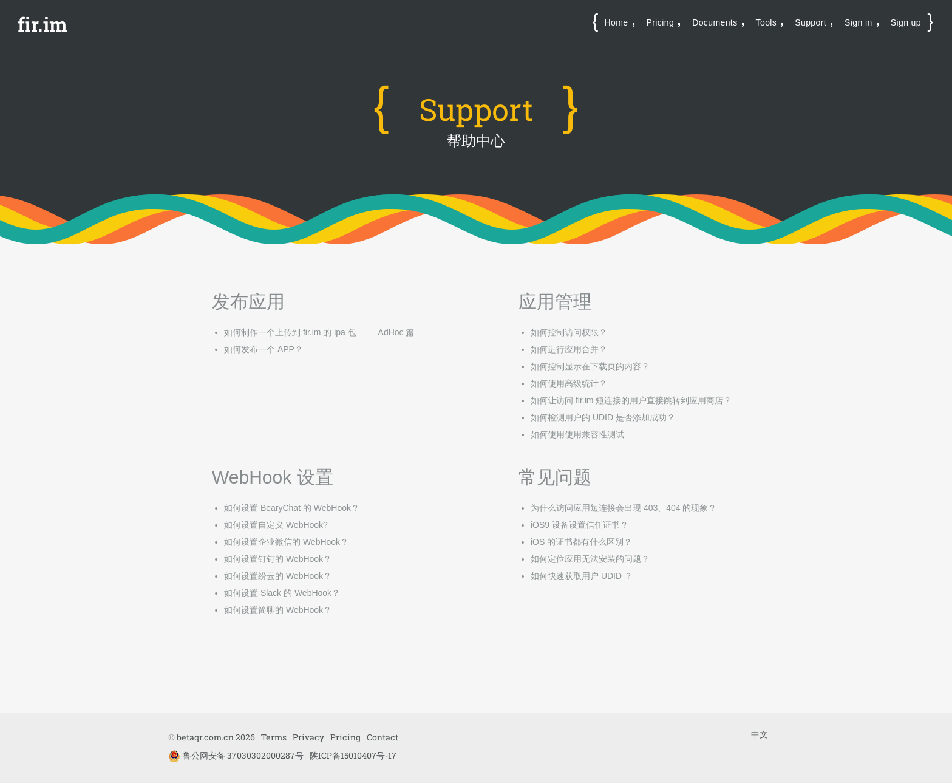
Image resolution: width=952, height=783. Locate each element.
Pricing (661, 22)
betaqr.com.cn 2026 (216, 737)
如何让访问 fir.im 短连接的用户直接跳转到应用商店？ (631, 400)
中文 (759, 734)
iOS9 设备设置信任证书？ (579, 525)
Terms (274, 737)
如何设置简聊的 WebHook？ (278, 610)
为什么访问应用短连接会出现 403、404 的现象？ (624, 508)
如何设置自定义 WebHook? (276, 525)
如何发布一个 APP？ (263, 349)
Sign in (858, 22)
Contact (382, 737)
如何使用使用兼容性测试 (577, 434)
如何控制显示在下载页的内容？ (590, 366)
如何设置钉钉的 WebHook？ (278, 559)
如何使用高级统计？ (569, 383)
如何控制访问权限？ (569, 332)
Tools (766, 22)
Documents (714, 22)
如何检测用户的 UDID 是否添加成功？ (603, 417)
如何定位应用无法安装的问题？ (590, 559)
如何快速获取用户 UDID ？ (582, 576)
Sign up (906, 22)
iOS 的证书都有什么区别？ (581, 542)
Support (810, 22)
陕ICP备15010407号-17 (353, 755)
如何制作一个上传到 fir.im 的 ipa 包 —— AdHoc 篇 (319, 332)
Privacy (308, 737)
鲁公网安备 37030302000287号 (236, 756)
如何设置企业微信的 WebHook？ (286, 542)
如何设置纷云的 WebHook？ (278, 576)
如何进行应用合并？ (569, 349)
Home (616, 22)
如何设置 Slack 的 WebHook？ (282, 593)
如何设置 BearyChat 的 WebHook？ (291, 508)
